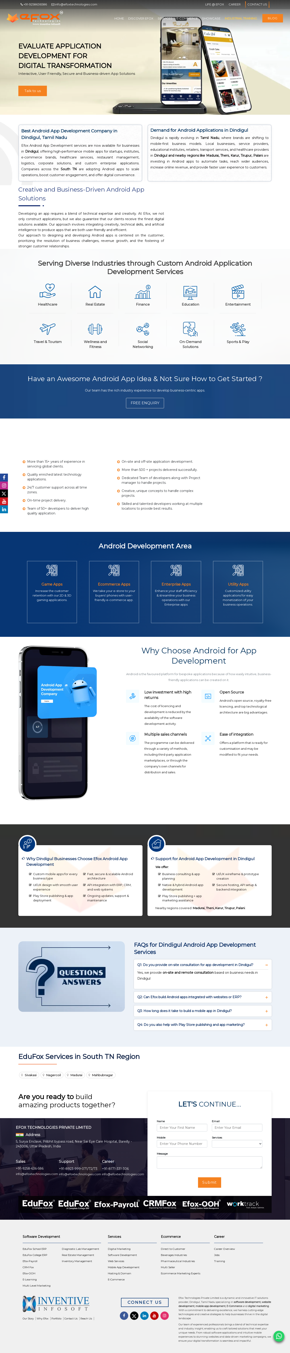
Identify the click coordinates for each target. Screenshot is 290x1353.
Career (235, 4)
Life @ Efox (214, 4)
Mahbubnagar (102, 1075)
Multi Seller (168, 1267)
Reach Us (86, 1318)
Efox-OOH (29, 1273)
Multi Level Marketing (37, 1285)
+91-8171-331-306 (115, 1169)
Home (119, 18)
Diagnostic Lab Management (80, 1249)
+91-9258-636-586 (30, 1168)
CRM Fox (28, 1267)
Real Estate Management (78, 1255)
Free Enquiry (145, 403)
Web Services (116, 1261)
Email (216, 1121)
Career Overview (224, 1249)
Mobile (161, 1137)
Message (162, 1153)
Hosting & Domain (119, 1273)
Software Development (122, 1255)
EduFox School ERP (35, 1249)
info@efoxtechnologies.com (37, 1174)
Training (219, 1261)
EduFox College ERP (35, 1255)
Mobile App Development (124, 1267)
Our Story (28, 1318)
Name (161, 1121)
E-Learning (30, 1279)
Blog (273, 18)
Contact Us (257, 4)
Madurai (76, 1075)
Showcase (211, 18)
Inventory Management (77, 1261)
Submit (209, 1182)
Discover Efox (140, 18)
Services (165, 18)
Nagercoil (53, 1075)
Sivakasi (30, 1075)
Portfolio (56, 1318)
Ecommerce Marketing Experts (180, 1273)
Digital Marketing (119, 1249)
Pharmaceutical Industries (178, 1261)
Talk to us (32, 91)
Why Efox (42, 1318)
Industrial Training (241, 18)
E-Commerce (187, 18)
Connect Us (145, 1302)
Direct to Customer (173, 1249)
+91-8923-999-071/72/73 (78, 1169)
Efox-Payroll (30, 1261)
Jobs (217, 1255)
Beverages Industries (174, 1255)
